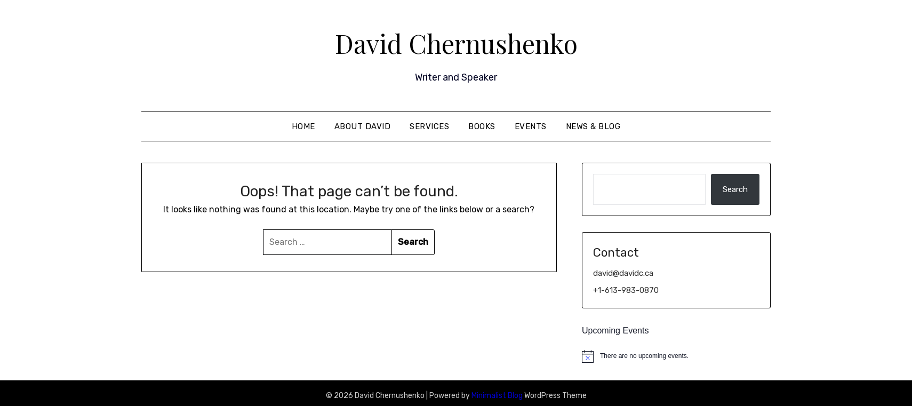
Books (481, 126)
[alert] (676, 356)
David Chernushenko (456, 43)
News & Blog (593, 126)
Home (303, 126)
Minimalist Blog (497, 395)
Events (531, 126)
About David (362, 126)
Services (429, 126)
